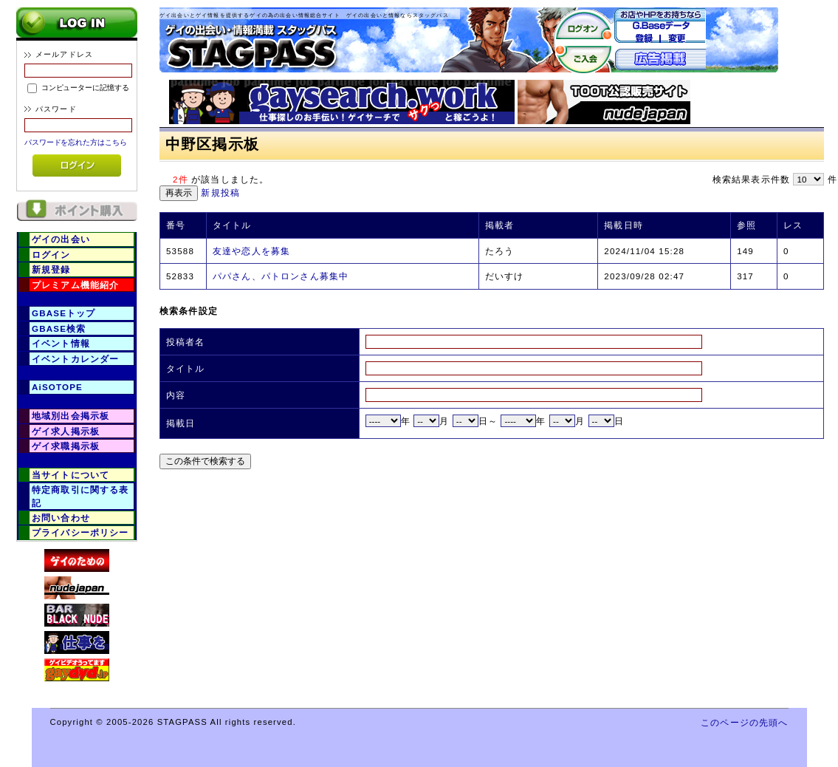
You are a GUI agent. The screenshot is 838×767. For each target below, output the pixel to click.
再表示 (178, 192)
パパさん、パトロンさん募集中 (280, 276)
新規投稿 (220, 192)
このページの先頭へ (744, 722)
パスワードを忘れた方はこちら (75, 142)
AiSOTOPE (57, 387)
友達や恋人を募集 (251, 251)
